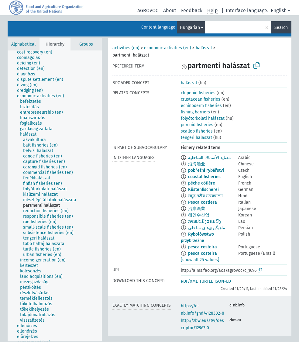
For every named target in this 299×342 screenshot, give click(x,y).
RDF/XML (189, 281)
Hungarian (190, 27)
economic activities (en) (167, 47)
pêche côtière (201, 183)
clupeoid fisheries (198, 92)
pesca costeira (202, 247)
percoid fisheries (197, 124)
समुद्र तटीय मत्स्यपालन (205, 196)
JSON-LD (223, 281)
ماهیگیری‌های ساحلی (206, 227)
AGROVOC (147, 10)
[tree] (55, 195)
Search (281, 27)
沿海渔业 (196, 164)
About (169, 10)
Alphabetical (23, 44)
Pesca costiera (202, 202)
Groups (86, 44)
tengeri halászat (196, 137)
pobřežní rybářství (206, 170)
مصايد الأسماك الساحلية (209, 157)
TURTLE (206, 281)
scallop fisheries (197, 131)
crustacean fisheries (200, 99)
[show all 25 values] (200, 259)
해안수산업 (198, 215)
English (279, 10)
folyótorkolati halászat (203, 118)
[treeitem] (37, 52)
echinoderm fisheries (201, 105)
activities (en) (125, 47)
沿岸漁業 (196, 208)
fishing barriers (195, 112)
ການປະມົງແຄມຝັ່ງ (204, 221)
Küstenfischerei (203, 189)
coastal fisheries (204, 176)
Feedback (191, 10)
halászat (204, 47)
